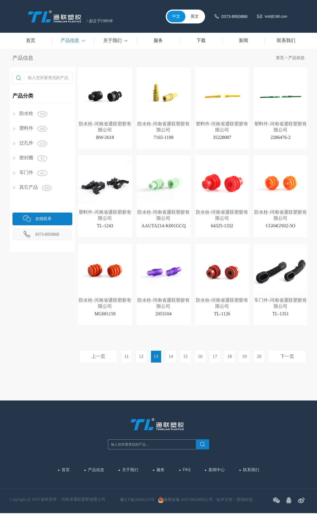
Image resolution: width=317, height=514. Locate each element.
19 (244, 356)
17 (215, 356)
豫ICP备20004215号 (137, 500)
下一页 (287, 356)
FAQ (186, 469)
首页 (280, 58)
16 (200, 356)
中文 (176, 16)
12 (141, 356)
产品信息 (296, 58)
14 (170, 356)
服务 (160, 470)
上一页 (98, 356)
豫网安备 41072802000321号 (186, 501)
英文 (195, 16)
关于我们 (130, 470)
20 (259, 356)
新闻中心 (216, 470)
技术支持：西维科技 (235, 500)
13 (156, 356)
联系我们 (250, 470)
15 (185, 356)
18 (229, 356)
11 (126, 356)
